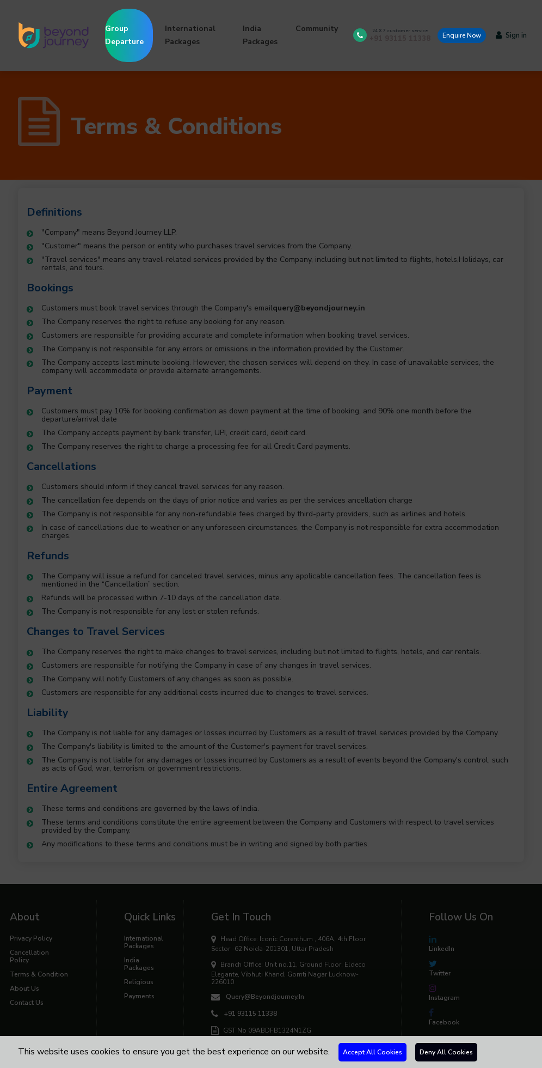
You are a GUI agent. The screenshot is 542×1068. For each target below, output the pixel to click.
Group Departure (129, 28)
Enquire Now (461, 35)
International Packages (190, 35)
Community (316, 28)
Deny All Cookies (446, 1052)
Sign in (511, 35)
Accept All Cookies (372, 1052)
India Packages (260, 35)
